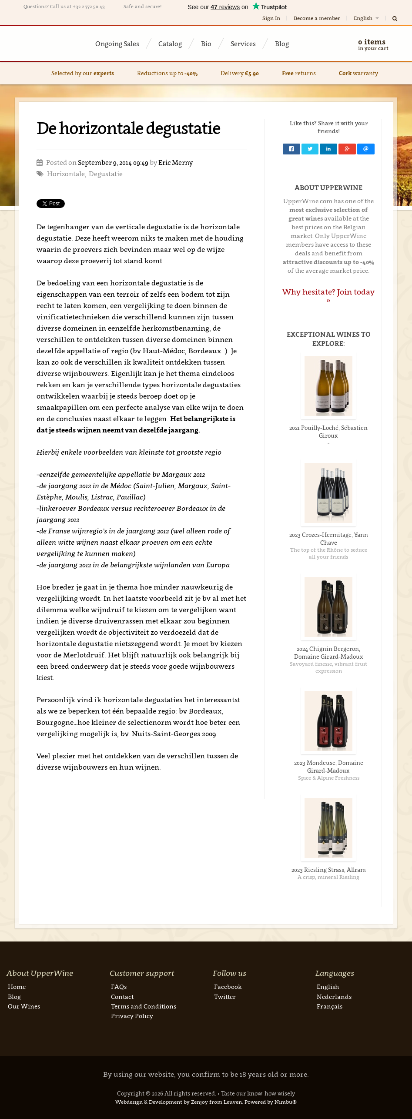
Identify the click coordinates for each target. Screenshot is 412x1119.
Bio (206, 43)
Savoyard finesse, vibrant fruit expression (328, 667)
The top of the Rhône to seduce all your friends (328, 553)
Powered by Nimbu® (271, 1102)
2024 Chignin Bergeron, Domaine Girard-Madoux (328, 652)
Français (329, 1006)
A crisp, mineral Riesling (328, 877)
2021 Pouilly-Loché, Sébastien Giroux (328, 431)
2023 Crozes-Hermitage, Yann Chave (328, 538)
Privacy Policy (132, 1015)
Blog (282, 43)
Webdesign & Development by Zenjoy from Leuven (178, 1102)
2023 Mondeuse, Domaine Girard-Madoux (328, 766)
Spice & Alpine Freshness (328, 777)
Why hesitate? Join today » (328, 295)
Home (17, 986)
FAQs (119, 986)
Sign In (271, 18)
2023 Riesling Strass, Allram (328, 869)
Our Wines (24, 1006)
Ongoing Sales (117, 43)
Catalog (170, 43)
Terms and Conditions (143, 1006)
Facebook (228, 986)
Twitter (225, 996)
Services (243, 43)
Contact (122, 996)
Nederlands (334, 996)
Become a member (317, 18)
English (367, 18)
